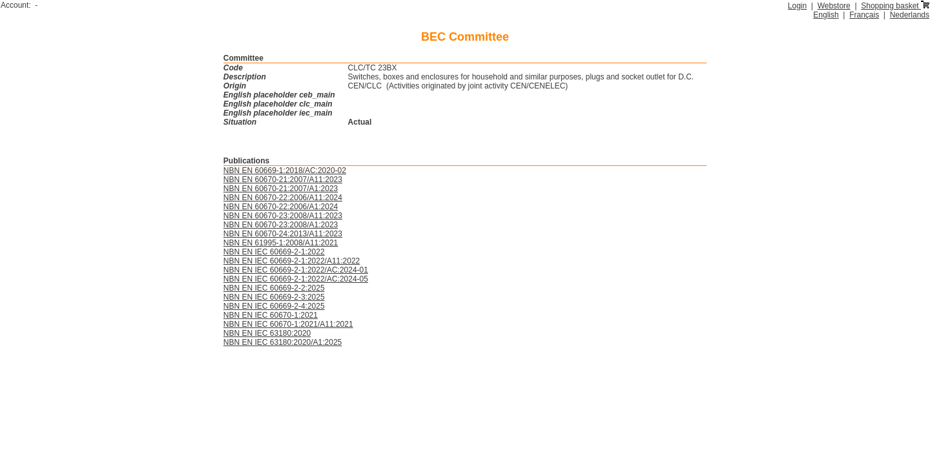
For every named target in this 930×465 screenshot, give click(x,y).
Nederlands (909, 14)
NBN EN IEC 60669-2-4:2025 (274, 306)
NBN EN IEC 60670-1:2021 (270, 315)
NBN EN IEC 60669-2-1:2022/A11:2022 (291, 260)
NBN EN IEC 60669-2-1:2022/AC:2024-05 (295, 279)
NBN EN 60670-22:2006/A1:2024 (280, 206)
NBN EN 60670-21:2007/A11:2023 (282, 179)
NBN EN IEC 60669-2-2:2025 (274, 288)
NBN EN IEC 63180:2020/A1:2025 (282, 342)
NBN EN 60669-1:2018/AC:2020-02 (284, 170)
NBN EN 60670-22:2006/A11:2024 (282, 197)
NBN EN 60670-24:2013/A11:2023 (282, 233)
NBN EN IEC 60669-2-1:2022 (274, 251)
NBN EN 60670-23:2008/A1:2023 (280, 224)
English (825, 14)
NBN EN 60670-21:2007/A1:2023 (280, 188)
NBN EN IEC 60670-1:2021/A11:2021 (288, 324)
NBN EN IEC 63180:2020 (267, 333)
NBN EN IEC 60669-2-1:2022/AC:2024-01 (295, 269)
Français (864, 14)
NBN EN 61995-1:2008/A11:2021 (280, 242)
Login (797, 5)
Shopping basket (895, 5)
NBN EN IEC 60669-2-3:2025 (274, 297)
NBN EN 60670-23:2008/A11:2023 (282, 215)
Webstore (834, 5)
